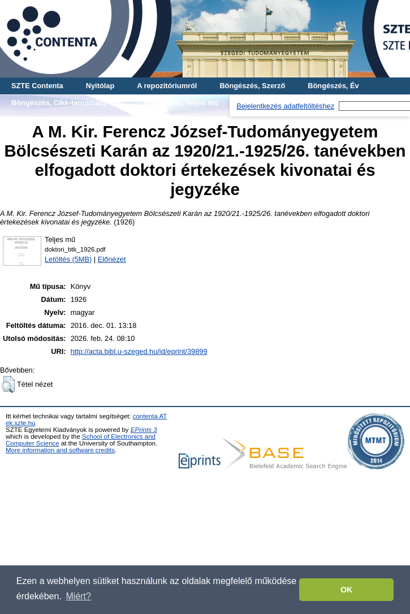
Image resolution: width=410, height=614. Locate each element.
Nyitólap (100, 85)
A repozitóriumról (167, 85)
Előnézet (112, 259)
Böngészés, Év (333, 85)
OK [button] (346, 589)
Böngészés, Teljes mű (180, 102)
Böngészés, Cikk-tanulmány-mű (65, 102)
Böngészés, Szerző (252, 85)
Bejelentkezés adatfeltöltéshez (285, 106)
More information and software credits (60, 450)
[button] (8, 384)
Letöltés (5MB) (68, 259)
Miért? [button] (78, 596)
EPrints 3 (144, 429)
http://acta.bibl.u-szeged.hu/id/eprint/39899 (139, 351)
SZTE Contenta (37, 85)
